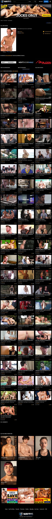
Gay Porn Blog (11, 509)
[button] (31, 2)
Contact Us (42, 509)
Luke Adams (10, 20)
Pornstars (22, 509)
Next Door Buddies (5, 312)
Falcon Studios (4, 297)
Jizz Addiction (21, 388)
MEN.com (3, 100)
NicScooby (4, 482)
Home (2, 20)
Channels (17, 509)
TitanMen (3, 85)
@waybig (31, 509)
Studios (27, 509)
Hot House (38, 85)
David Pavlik (4, 457)
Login (46, 1)
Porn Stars (5, 20)
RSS (46, 509)
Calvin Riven (21, 457)
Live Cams (36, 509)
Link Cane (38, 457)
